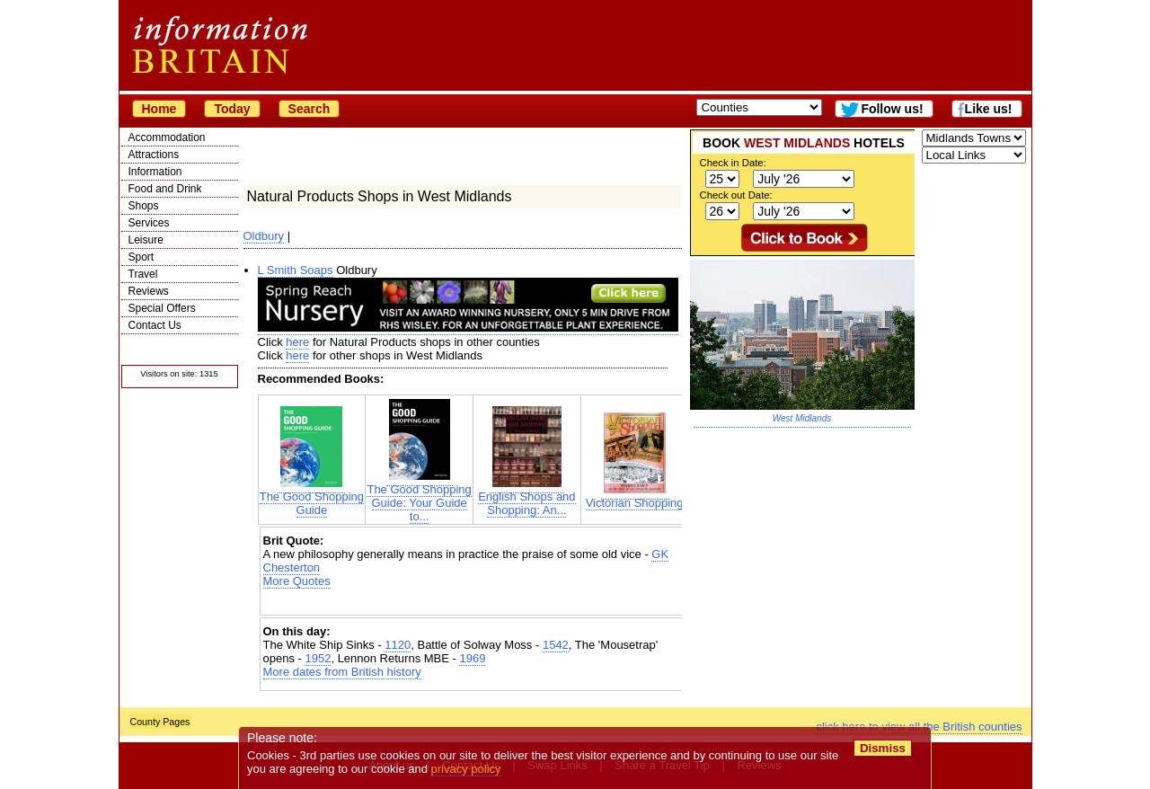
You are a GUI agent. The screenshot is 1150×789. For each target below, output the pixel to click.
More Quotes (297, 581)
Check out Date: (736, 195)
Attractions (154, 154)
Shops (143, 205)
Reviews (148, 291)
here (297, 342)
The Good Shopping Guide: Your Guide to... (419, 497)
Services (149, 223)
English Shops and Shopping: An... (526, 498)
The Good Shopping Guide (312, 498)
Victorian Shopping (635, 497)
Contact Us (154, 325)
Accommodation (167, 137)
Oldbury (264, 236)
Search (309, 109)
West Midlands (802, 418)
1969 (472, 658)
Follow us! (892, 109)
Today (232, 109)
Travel (143, 274)
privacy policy (466, 769)
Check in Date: (733, 162)
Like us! (989, 109)
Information (155, 171)
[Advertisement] (473, 603)
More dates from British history (342, 671)
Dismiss (883, 748)
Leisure (146, 240)
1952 (318, 658)
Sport (141, 257)
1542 (556, 645)
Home (159, 109)
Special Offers (162, 308)
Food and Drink (165, 188)
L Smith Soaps (295, 270)
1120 (398, 645)
